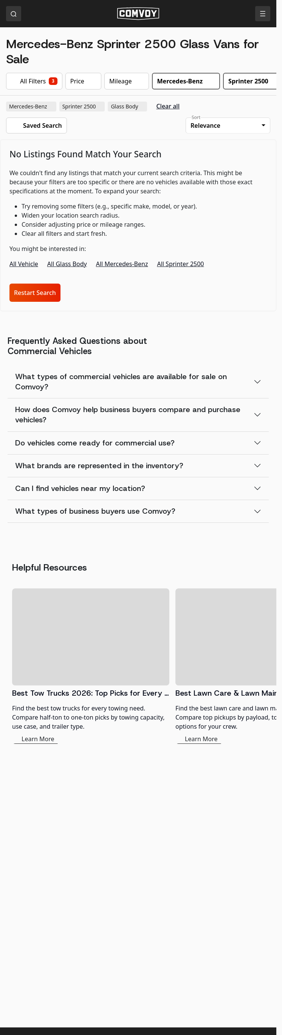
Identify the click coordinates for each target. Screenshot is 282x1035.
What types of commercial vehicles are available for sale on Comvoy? (121, 382)
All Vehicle (23, 264)
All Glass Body (67, 264)
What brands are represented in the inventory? (99, 465)
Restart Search (35, 293)
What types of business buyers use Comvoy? (95, 511)
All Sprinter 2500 (180, 264)
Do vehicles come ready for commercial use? (95, 443)
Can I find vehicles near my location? (80, 488)
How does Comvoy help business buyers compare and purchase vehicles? (127, 415)
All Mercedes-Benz (122, 264)
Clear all (168, 106)
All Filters (34, 81)
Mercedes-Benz (32, 106)
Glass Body (128, 106)
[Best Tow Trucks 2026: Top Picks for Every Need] (90, 666)
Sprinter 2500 (83, 106)
